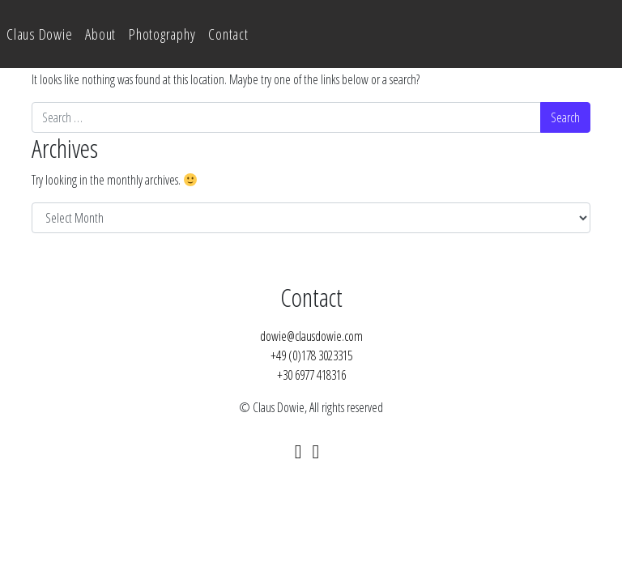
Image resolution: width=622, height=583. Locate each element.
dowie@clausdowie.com (311, 336)
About (100, 33)
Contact (228, 33)
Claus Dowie (39, 33)
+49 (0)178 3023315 (311, 355)
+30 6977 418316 (311, 375)
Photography (162, 33)
